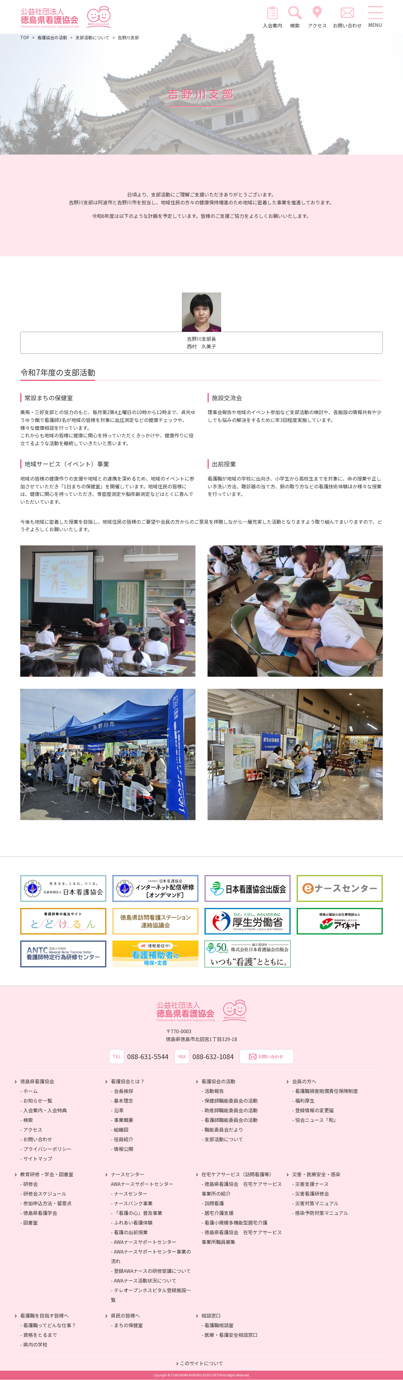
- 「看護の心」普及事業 (136, 1213)
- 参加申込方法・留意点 (46, 1203)
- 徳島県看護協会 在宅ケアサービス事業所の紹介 (242, 1188)
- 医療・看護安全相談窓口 (230, 1335)
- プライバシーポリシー (46, 1149)
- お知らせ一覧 (36, 1100)
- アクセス (31, 1129)
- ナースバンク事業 (132, 1203)
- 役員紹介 (122, 1139)
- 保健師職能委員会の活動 (230, 1100)
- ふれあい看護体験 (132, 1222)
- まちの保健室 (127, 1325)
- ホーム (29, 1091)
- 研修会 (29, 1184)
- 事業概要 (122, 1120)
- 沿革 (117, 1110)
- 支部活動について (222, 1139)
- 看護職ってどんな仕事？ (48, 1325)
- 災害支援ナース (310, 1184)
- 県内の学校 (33, 1344)
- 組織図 (119, 1129)
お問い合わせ (347, 17)
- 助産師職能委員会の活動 (230, 1110)
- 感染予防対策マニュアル (320, 1213)
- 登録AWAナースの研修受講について (151, 1271)
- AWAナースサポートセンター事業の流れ (151, 1256)
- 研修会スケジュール (43, 1193)
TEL (117, 1057)
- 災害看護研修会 (310, 1193)
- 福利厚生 (303, 1100)
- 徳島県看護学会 (38, 1213)
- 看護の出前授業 (129, 1232)
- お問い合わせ (36, 1139)
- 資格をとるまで (38, 1335)
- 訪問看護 (213, 1203)
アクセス (317, 17)
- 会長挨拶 (122, 1091)
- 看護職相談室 (218, 1325)
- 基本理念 (122, 1100)
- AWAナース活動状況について (143, 1280)
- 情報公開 (122, 1149)
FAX (181, 1057)
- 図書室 (29, 1222)
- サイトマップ (36, 1158)
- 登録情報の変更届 (313, 1110)
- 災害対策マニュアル (315, 1203)
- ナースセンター (129, 1193)
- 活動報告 (213, 1091)
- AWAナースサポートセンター (143, 1242)
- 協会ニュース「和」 (315, 1120)
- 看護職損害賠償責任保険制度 (325, 1091)
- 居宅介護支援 (218, 1213)
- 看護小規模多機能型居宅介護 (234, 1222)
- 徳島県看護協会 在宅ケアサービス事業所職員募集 (242, 1237)
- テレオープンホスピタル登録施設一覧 (151, 1295)
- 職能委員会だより (222, 1129)
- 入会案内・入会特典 (43, 1110)
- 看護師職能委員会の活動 (230, 1120)
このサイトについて (201, 1363)
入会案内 (272, 17)
